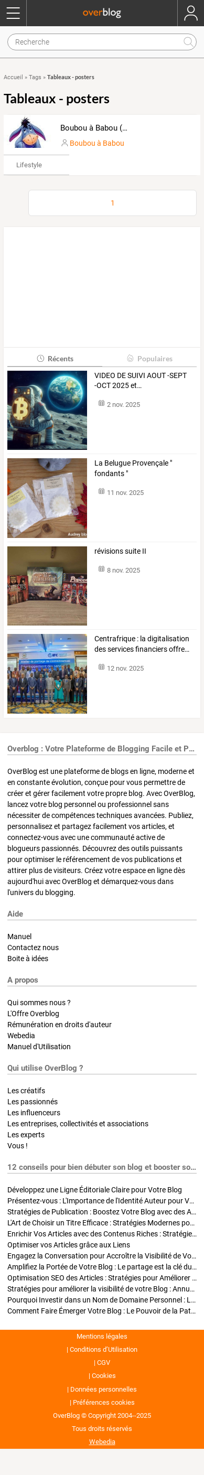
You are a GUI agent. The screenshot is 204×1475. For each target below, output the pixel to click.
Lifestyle (29, 165)
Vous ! (17, 1146)
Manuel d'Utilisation (39, 1046)
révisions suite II (120, 551)
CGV (103, 1362)
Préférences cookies (104, 1402)
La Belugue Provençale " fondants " (133, 468)
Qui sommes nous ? (39, 1002)
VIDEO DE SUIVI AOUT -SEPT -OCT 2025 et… (140, 380)
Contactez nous (33, 947)
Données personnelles (103, 1389)
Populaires (149, 358)
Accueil (13, 77)
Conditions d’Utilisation (103, 1349)
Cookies (104, 1376)
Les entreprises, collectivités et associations (77, 1123)
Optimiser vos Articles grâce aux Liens (68, 1245)
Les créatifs (26, 1090)
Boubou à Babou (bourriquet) (110, 128)
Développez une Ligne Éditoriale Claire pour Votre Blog (94, 1190)
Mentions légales (102, 1336)
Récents (54, 358)
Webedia (21, 1035)
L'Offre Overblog (33, 1013)
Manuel (19, 936)
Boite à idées (27, 958)
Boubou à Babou (97, 143)
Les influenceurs (33, 1112)
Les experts (26, 1135)
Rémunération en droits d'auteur (59, 1024)
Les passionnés (32, 1101)
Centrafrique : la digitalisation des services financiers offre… (141, 643)
